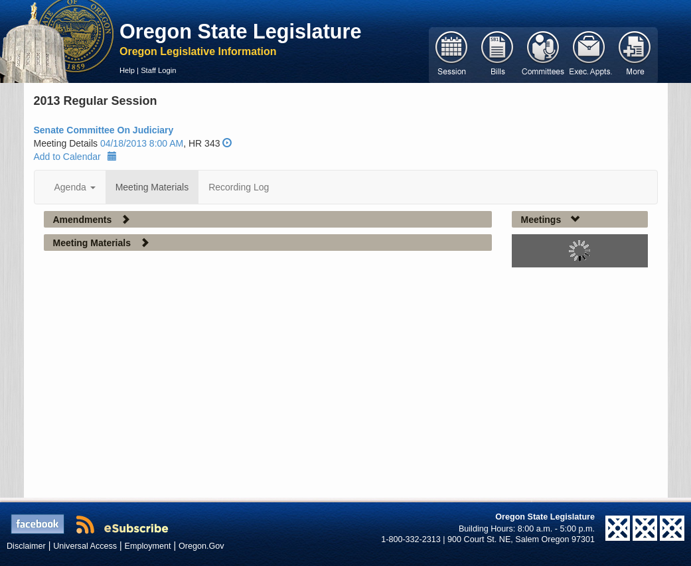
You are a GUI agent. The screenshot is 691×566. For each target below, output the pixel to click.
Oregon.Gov (201, 546)
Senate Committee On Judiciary (104, 130)
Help (127, 70)
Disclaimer (26, 546)
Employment (148, 546)
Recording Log (238, 187)
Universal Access (85, 546)
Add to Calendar (75, 156)
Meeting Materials (152, 187)
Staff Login (158, 70)
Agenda (75, 187)
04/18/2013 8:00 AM (141, 143)
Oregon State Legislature (240, 31)
